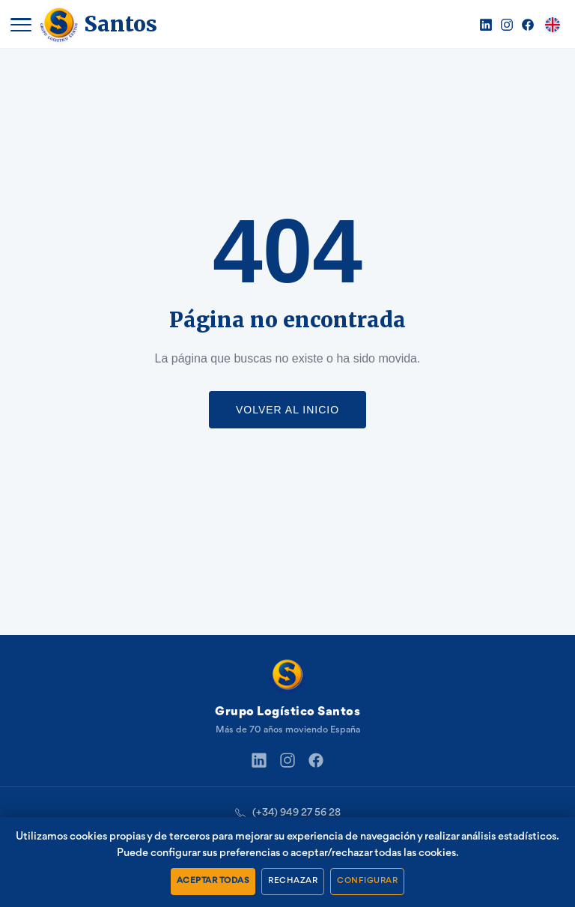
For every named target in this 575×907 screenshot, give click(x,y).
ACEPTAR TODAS (213, 880)
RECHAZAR (292, 880)
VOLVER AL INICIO (287, 410)
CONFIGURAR (367, 880)
